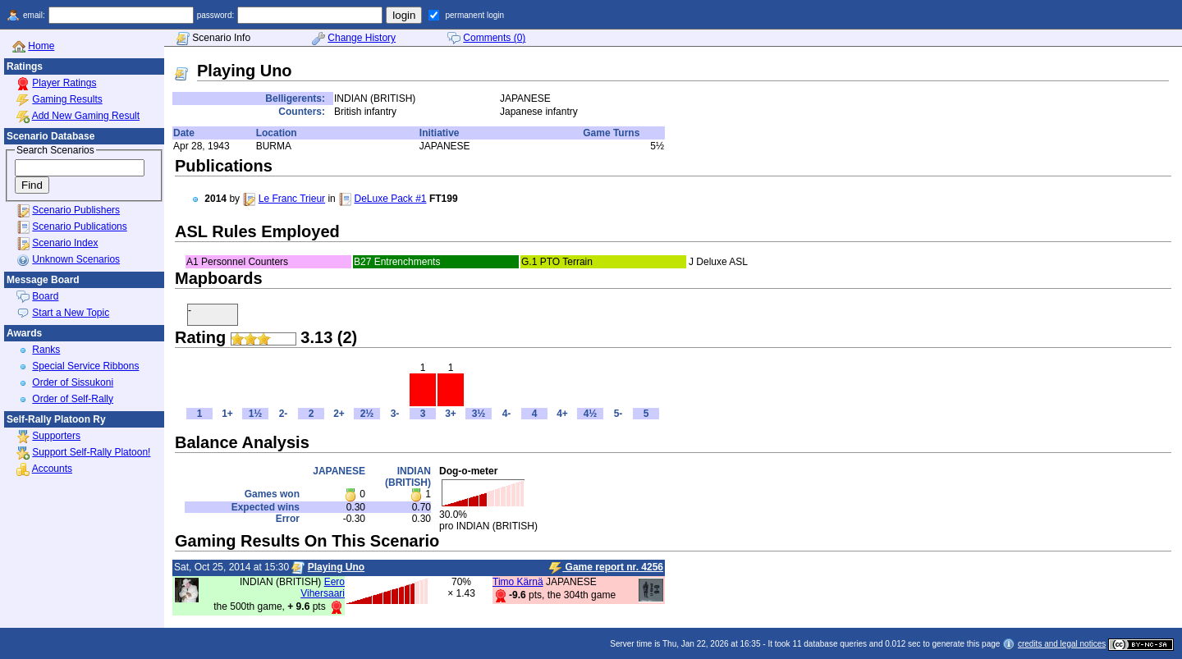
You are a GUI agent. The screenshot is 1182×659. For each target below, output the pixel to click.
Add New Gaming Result (86, 115)
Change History (362, 37)
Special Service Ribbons (85, 366)
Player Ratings (64, 83)
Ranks (46, 349)
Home (41, 46)
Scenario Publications (79, 226)
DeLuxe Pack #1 (390, 198)
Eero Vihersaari (322, 587)
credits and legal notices (1062, 643)
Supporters (56, 436)
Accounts (52, 468)
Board (45, 296)
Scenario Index (65, 243)
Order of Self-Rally (72, 399)
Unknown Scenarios (76, 259)
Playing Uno (336, 567)
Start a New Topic (70, 312)
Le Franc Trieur (292, 198)
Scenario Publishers (76, 210)
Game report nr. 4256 (606, 567)
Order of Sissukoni (72, 382)
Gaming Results (67, 99)
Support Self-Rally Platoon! (91, 452)
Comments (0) (494, 37)
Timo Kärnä (517, 582)
